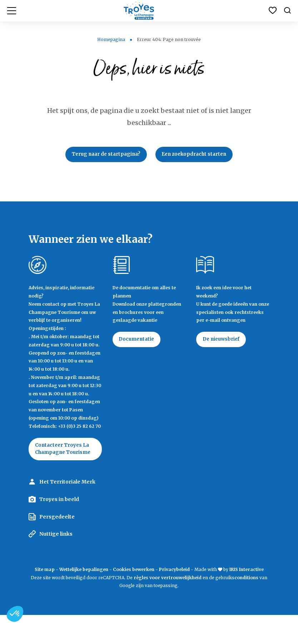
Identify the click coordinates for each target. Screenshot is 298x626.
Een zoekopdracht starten (197, 155)
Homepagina (111, 39)
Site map (45, 580)
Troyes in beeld (59, 510)
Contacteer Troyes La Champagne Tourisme (64, 455)
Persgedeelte (57, 527)
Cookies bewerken (133, 580)
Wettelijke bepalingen (83, 580)
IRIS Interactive (246, 580)
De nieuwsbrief (223, 341)
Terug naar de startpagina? (104, 155)
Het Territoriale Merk (67, 493)
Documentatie (138, 341)
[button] (15, 613)
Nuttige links (56, 545)
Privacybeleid (174, 580)
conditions (246, 588)
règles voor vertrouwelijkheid (168, 588)
